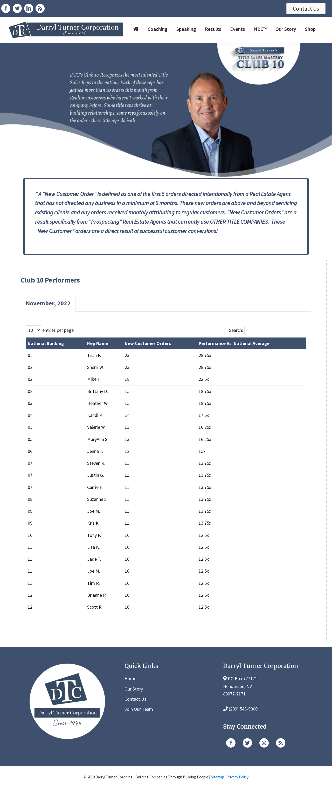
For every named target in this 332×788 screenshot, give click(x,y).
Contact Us (135, 699)
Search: (236, 330)
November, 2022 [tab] (48, 303)
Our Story (134, 689)
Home (130, 678)
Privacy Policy (237, 777)
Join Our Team (139, 709)
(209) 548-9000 (243, 709)
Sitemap (217, 777)
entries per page (58, 330)
